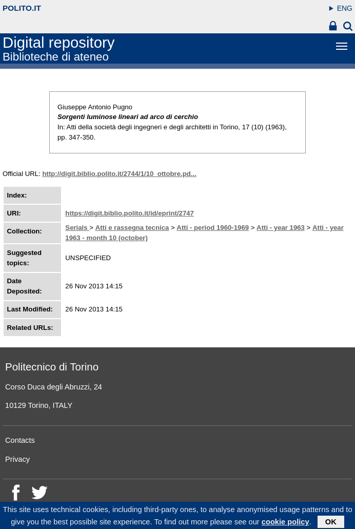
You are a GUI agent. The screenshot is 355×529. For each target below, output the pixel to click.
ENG (344, 8)
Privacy (17, 459)
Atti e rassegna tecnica (132, 227)
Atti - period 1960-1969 (212, 227)
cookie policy (285, 523)
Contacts (20, 440)
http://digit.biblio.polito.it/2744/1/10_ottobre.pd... (119, 174)
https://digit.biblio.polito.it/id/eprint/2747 (129, 213)
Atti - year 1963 (281, 227)
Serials (77, 227)
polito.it (22, 8)
